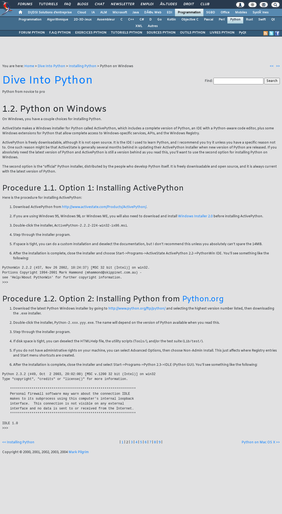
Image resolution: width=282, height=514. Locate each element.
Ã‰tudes (168, 4)
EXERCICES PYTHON (90, 33)
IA (93, 12)
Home (29, 66)
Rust (249, 20)
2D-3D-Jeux (82, 20)
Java (135, 12)
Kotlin (171, 20)
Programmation (189, 12)
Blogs (83, 4)
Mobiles (241, 12)
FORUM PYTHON (32, 33)
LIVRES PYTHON (222, 33)
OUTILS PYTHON (192, 33)
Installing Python (82, 66)
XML (138, 26)
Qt (273, 20)
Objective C (189, 20)
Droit (188, 4)
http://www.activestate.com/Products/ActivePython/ (104, 207)
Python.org (203, 300)
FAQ (67, 4)
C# (141, 20)
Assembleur (106, 20)
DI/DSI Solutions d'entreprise (50, 12)
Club (205, 4)
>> (278, 66)
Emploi (147, 4)
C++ (131, 20)
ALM (103, 12)
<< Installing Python (18, 444)
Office (225, 12)
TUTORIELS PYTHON (126, 33)
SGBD (210, 12)
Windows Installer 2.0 (195, 216)
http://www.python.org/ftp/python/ (136, 309)
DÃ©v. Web (152, 12)
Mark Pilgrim (79, 454)
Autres (153, 26)
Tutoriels (48, 4)
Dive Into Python (51, 66)
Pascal (208, 20)
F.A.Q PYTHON (60, 33)
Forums (25, 4)
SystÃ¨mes (261, 12)
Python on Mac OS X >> (261, 444)
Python (235, 20)
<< (272, 66)
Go (159, 20)
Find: (209, 81)
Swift (262, 20)
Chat (99, 4)
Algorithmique (57, 20)
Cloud (81, 12)
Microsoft (119, 12)
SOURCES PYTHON (161, 33)
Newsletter (122, 4)
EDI (169, 12)
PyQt (242, 33)
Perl (222, 20)
